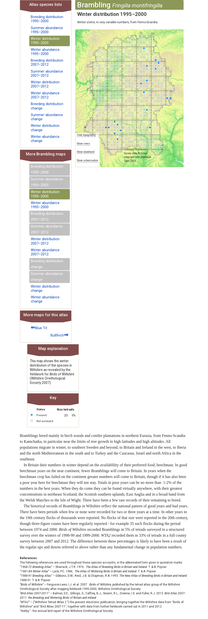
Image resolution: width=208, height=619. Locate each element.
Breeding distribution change (47, 106)
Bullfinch (59, 335)
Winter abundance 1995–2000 (45, 52)
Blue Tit (39, 327)
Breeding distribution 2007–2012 (47, 62)
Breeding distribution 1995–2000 (47, 19)
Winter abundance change (45, 139)
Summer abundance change (47, 117)
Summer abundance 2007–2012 (47, 73)
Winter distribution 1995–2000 (45, 41)
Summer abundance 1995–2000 (47, 30)
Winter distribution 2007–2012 (45, 84)
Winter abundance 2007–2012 (45, 95)
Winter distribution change (45, 128)
